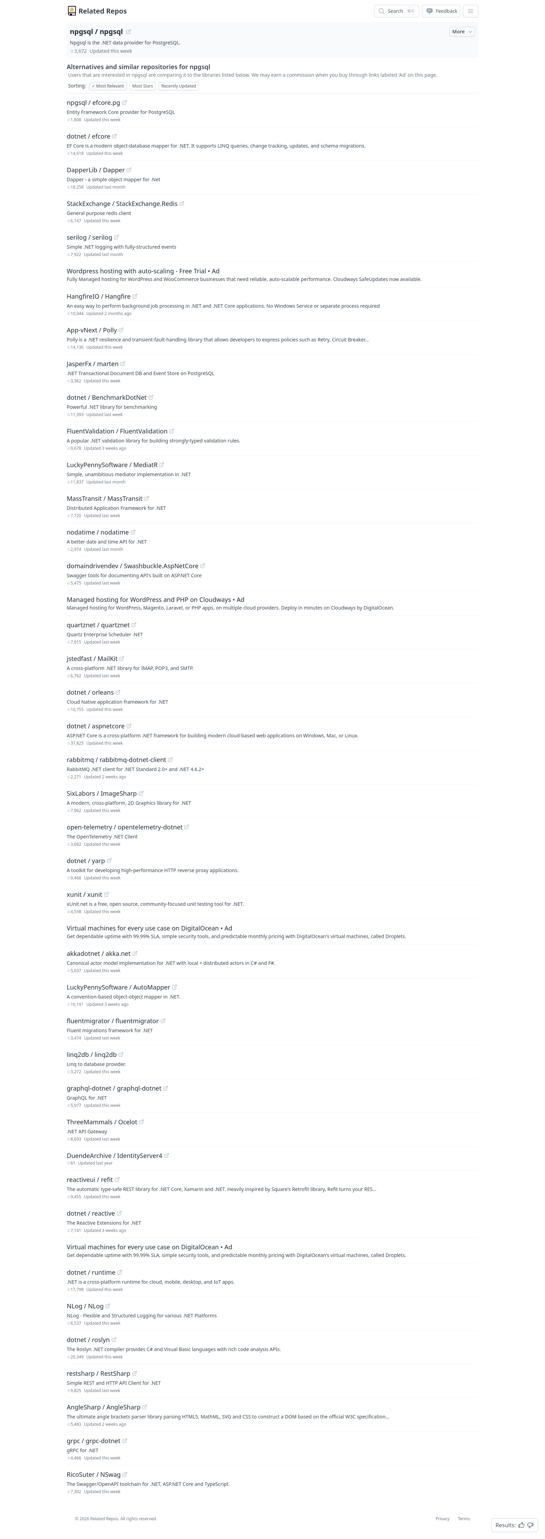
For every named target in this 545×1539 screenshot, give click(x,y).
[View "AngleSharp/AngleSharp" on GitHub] (144, 1407)
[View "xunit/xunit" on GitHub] (106, 894)
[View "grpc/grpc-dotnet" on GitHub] (125, 1440)
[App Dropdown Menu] (470, 11)
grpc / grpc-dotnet (94, 1441)
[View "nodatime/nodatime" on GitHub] (133, 532)
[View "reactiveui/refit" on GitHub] (117, 1179)
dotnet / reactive (91, 1213)
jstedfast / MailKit (92, 658)
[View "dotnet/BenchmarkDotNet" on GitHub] (151, 397)
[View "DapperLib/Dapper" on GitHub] (129, 170)
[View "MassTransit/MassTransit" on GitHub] (146, 498)
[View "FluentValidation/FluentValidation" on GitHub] (171, 431)
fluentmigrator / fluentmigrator (113, 1021)
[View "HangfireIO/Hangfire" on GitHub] (135, 296)
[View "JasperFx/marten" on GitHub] (122, 363)
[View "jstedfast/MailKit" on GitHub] (121, 658)
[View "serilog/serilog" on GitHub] (116, 237)
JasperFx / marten (93, 363)
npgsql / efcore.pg (93, 102)
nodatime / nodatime (98, 532)
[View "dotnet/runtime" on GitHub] (119, 1272)
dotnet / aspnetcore (96, 726)
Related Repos (103, 11)
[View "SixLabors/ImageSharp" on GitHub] (141, 793)
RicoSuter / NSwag (94, 1474)
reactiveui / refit (90, 1179)
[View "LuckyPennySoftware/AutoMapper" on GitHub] (174, 987)
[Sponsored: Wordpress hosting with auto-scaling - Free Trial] (272, 274)
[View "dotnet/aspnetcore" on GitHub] (129, 726)
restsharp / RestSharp (98, 1373)
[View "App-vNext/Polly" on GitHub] (121, 330)
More (463, 31)
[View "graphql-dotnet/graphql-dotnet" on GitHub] (165, 1088)
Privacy (442, 1519)
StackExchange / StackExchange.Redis (122, 203)
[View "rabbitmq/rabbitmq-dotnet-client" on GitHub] (170, 759)
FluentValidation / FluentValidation (117, 431)
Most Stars (142, 86)
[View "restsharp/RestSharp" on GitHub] (134, 1373)
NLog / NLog (85, 1306)
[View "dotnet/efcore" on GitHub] (114, 136)
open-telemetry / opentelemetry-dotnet (124, 827)
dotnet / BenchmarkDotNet (107, 397)
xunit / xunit (84, 894)
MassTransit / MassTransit (105, 498)
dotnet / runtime (91, 1272)
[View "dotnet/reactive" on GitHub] (119, 1213)
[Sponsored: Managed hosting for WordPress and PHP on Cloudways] (272, 603)
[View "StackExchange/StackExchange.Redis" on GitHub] (182, 203)
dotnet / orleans (90, 692)
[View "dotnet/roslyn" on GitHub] (114, 1339)
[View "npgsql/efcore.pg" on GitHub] (124, 102)
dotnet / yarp (86, 861)
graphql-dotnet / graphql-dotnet (114, 1088)
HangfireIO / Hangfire (99, 296)
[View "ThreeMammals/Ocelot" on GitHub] (141, 1122)
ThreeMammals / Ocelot (102, 1122)
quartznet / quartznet (98, 625)
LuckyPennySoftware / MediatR (112, 465)
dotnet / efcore (88, 136)
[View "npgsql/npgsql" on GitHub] (128, 31)
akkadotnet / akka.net (99, 953)
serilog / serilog (89, 237)
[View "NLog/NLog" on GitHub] (108, 1306)
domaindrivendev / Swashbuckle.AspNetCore (132, 566)
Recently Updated (178, 86)
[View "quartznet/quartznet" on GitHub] (134, 625)
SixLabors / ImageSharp (102, 793)
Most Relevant (108, 86)
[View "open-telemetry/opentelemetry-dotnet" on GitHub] (186, 827)
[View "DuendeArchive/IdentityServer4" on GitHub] (166, 1155)
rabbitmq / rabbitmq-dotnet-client (116, 759)
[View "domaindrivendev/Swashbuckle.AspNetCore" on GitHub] (202, 566)
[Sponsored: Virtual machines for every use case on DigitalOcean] (272, 931)
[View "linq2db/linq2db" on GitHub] (121, 1054)
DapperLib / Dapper (96, 170)
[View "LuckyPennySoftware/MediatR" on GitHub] (161, 465)
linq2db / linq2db (92, 1054)
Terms (464, 1519)
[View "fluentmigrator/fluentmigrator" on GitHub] (163, 1021)
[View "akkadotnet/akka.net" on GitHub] (135, 953)
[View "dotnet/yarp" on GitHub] (109, 860)
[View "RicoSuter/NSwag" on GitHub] (125, 1474)
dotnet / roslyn (88, 1339)
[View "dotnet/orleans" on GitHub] (118, 692)
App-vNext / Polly (92, 330)
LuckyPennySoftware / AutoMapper (118, 987)
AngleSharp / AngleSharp (103, 1407)
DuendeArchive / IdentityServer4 (114, 1155)
